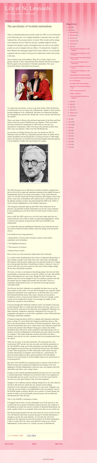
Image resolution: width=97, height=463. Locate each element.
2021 (69, 122)
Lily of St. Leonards (28, 8)
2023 (69, 30)
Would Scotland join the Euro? (78, 90)
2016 (69, 136)
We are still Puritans (75, 80)
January (72, 115)
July (71, 46)
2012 (69, 147)
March (72, 110)
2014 (69, 141)
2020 (69, 124)
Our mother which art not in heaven (79, 83)
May (71, 104)
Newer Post (9, 444)
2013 (69, 144)
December (73, 32)
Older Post (59, 444)
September (73, 41)
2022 (69, 119)
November (73, 35)
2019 (69, 127)
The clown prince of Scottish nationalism (80, 78)
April (71, 107)
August (72, 43)
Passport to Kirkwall (75, 93)
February (72, 112)
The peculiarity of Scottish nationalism (80, 75)
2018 (69, 130)
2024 (69, 27)
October (72, 38)
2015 (69, 139)
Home (34, 444)
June (71, 101)
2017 (69, 133)
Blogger (52, 459)
